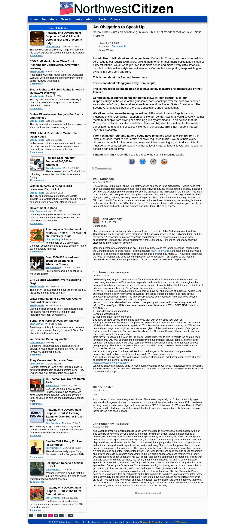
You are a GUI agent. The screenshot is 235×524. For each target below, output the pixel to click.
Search (66, 19)
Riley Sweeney (53, 168)
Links (78, 19)
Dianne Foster (103, 387)
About (90, 19)
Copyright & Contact (151, 522)
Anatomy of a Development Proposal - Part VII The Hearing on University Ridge (66, 233)
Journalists (49, 19)
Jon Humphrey (103, 272)
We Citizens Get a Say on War (49, 339)
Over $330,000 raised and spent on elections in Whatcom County (62, 261)
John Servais (37, 211)
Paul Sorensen (103, 179)
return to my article (161, 251)
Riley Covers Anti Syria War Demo (52, 360)
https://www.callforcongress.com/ (110, 362)
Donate (115, 19)
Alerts (102, 19)
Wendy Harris (37, 71)
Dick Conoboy (53, 46)
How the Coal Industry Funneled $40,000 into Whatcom (60, 161)
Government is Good (43, 208)
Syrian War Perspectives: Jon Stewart (54, 320)
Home (34, 19)
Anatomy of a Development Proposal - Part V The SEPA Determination (63, 491)
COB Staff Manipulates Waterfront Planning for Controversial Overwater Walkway (54, 65)
